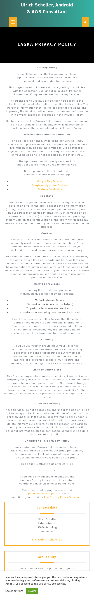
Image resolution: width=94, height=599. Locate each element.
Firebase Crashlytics (50, 189)
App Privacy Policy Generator (63, 497)
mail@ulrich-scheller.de (47, 539)
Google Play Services (49, 181)
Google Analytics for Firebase (50, 185)
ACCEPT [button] (32, 590)
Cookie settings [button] (14, 591)
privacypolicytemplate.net (46, 493)
